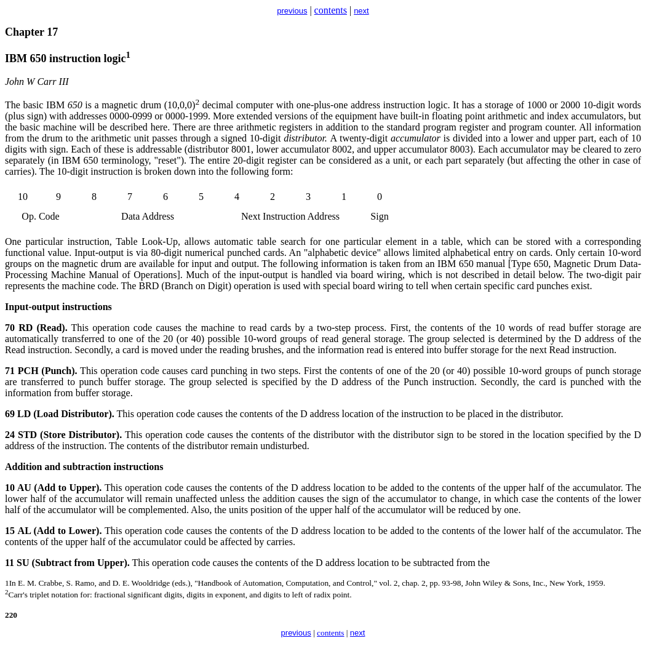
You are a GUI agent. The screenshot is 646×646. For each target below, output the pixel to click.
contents (330, 10)
